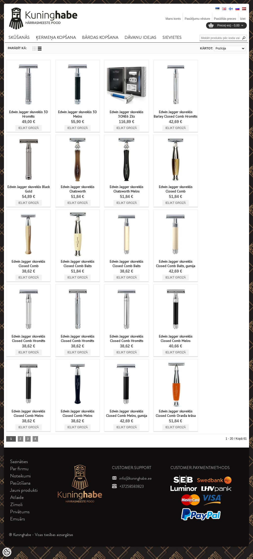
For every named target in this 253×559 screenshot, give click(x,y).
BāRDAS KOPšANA (100, 37)
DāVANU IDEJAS (140, 37)
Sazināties (19, 461)
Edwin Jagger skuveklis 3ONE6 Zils (126, 114)
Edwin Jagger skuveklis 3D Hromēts (28, 114)
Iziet (243, 19)
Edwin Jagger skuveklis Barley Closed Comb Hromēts (175, 114)
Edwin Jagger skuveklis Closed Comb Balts (77, 263)
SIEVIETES (172, 37)
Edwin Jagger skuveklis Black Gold (28, 189)
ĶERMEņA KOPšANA (56, 37)
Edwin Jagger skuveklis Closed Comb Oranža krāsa (176, 413)
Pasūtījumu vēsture (197, 19)
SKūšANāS (19, 37)
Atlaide (17, 497)
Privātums (20, 511)
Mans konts (173, 19)
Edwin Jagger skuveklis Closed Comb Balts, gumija (175, 263)
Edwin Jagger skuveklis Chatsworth (77, 189)
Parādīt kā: (17, 48)
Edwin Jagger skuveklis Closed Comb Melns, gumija (126, 413)
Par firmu (19, 468)
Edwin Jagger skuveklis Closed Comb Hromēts (28, 338)
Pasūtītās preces (225, 19)
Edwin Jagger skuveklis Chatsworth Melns (126, 189)
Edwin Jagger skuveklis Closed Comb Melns (175, 338)
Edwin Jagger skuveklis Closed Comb (175, 189)
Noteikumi (20, 475)
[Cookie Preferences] (6, 552)
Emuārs (17, 518)
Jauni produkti (24, 490)
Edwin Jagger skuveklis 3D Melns (77, 114)
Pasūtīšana (20, 483)
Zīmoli (16, 504)
